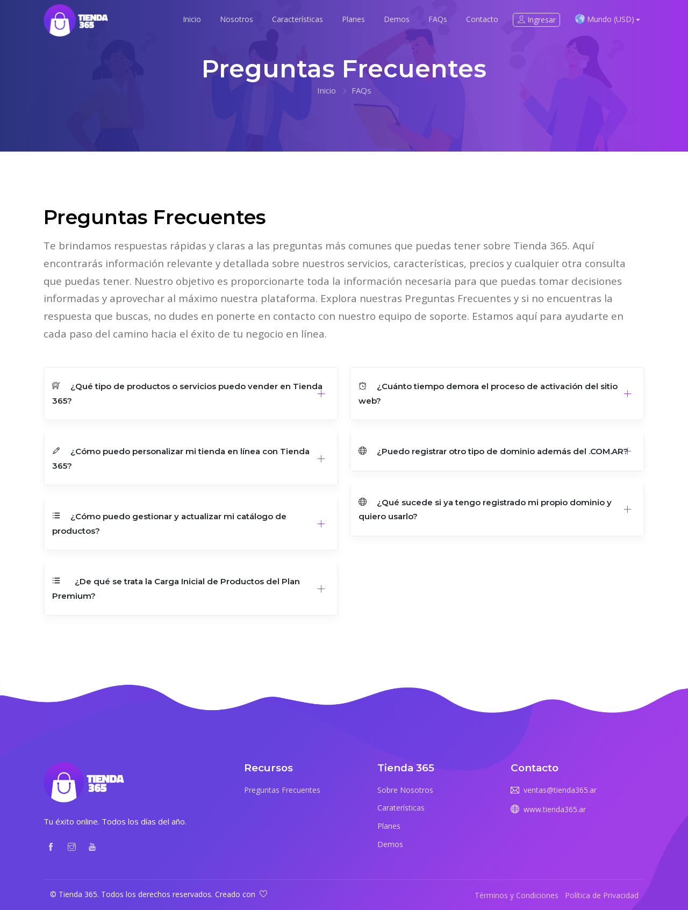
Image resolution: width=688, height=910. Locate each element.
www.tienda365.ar (555, 809)
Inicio (192, 19)
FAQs (437, 19)
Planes (353, 19)
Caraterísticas (401, 807)
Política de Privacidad (602, 895)
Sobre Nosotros (405, 790)
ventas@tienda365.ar (560, 790)
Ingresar (537, 20)
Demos (397, 19)
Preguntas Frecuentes (282, 790)
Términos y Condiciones (516, 895)
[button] (191, 394)
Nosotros (236, 19)
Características (297, 19)
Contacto (482, 19)
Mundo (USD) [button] (604, 19)
